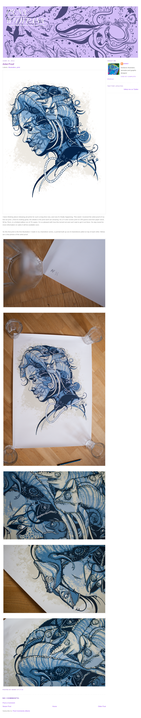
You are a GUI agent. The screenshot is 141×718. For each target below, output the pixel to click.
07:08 (21, 689)
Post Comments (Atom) (21, 711)
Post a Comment (9, 703)
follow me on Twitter (131, 89)
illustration (12, 67)
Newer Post (7, 706)
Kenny (126, 63)
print (18, 67)
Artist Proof (8, 64)
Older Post (102, 706)
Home (54, 706)
